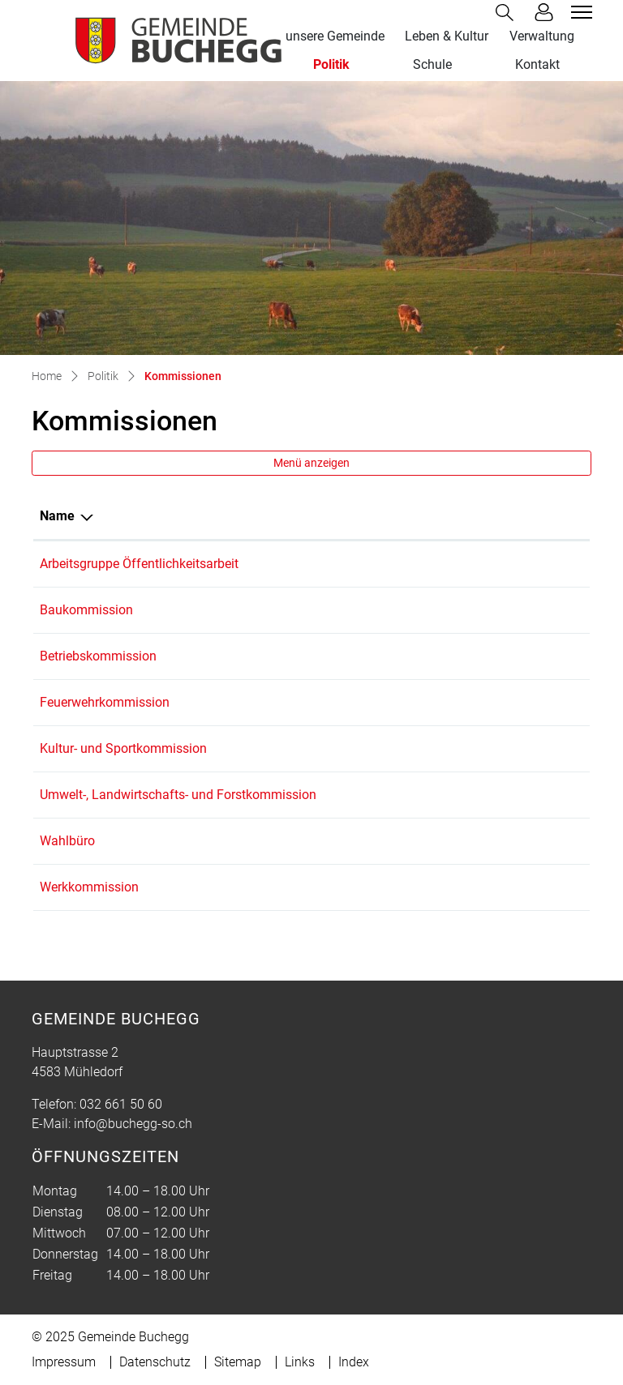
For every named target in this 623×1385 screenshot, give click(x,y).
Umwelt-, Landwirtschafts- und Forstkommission (178, 794)
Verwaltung (541, 36)
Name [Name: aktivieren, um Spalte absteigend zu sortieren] (57, 516)
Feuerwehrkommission (105, 702)
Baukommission (86, 610)
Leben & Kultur (446, 36)
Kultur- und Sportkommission (123, 748)
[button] (507, 12)
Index (353, 1362)
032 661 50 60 (120, 1104)
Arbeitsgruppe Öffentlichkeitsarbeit (139, 563)
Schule (432, 64)
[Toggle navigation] (579, 12)
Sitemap (237, 1362)
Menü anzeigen (311, 462)
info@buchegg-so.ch (133, 1123)
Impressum (64, 1362)
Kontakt (537, 64)
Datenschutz (155, 1362)
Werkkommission (89, 887)
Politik (331, 64)
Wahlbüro (67, 841)
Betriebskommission (98, 656)
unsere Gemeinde (335, 36)
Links (300, 1362)
